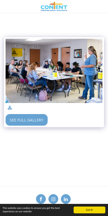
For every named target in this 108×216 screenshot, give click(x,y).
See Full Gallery (26, 119)
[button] (5, 6)
